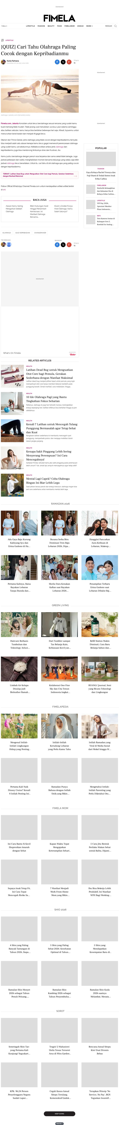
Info (99, 216)
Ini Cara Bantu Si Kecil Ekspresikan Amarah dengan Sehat (19, 847)
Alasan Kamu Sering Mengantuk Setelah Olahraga (14, 209)
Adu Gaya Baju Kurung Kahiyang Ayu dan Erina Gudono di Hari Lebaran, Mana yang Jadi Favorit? (19, 542)
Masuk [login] (108, 26)
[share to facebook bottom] (57, 244)
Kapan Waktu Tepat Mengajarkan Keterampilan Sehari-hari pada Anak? (59, 847)
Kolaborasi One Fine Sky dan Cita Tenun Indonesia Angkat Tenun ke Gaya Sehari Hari (59, 688)
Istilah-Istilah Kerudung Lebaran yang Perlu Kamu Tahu (59, 745)
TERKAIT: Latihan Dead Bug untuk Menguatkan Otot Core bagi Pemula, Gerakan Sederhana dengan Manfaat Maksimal (38, 175)
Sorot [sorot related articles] (60, 1011)
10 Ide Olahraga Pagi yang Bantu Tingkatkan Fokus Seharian (46, 399)
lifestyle (30, 26)
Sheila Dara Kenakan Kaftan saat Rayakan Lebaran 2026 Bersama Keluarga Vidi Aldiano (59, 587)
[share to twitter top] (63, 62)
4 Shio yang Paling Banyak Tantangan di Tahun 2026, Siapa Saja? (19, 948)
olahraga (59, 147)
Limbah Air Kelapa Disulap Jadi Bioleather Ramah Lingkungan (19, 688)
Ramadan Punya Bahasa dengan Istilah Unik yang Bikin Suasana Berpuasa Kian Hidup (59, 790)
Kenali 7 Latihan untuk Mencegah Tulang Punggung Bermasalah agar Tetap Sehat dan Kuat (51, 428)
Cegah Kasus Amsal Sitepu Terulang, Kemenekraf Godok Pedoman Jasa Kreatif (59, 1094)
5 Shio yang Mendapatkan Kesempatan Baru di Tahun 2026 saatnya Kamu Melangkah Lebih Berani (100, 948)
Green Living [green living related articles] (60, 605)
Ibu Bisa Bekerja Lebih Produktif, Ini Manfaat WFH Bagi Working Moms (99, 891)
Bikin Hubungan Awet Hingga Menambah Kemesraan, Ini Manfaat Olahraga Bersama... (39, 211)
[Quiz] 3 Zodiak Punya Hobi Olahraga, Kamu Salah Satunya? (63, 209)
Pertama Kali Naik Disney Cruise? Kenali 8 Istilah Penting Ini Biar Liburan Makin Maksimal (19, 790)
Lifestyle (101, 200)
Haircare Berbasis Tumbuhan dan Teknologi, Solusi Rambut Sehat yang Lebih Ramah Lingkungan (19, 644)
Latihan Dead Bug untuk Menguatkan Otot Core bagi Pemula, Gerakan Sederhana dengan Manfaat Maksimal (49, 373)
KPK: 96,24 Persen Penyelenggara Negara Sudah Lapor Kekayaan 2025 (19, 1094)
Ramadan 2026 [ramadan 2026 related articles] (60, 504)
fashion (41, 26)
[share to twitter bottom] (63, 244)
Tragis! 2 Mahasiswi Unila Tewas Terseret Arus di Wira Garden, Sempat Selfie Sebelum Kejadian (59, 1050)
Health (29, 366)
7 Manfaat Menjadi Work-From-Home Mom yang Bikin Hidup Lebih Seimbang (59, 891)
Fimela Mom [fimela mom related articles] (60, 808)
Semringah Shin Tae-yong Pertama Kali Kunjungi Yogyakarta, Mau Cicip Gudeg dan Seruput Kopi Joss (19, 1050)
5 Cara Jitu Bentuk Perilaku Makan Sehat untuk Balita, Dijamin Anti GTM (100, 847)
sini (4, 190)
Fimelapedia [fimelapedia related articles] (60, 707)
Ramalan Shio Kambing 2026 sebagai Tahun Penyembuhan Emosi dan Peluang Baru (59, 993)
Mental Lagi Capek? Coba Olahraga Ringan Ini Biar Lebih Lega (48, 481)
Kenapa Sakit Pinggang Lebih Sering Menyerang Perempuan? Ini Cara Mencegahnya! (48, 455)
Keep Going (59, 1114)
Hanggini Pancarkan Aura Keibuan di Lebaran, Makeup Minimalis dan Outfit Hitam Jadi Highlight (99, 542)
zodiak (80, 26)
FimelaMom (101, 185)
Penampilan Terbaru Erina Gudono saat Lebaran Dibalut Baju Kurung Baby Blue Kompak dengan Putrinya (100, 587)
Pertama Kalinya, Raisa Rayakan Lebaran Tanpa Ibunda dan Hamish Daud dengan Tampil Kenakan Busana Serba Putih (19, 587)
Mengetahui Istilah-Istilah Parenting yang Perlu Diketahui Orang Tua (100, 790)
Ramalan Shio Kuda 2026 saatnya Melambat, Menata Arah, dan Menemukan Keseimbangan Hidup (99, 993)
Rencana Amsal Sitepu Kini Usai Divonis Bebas (100, 1050)
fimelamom (70, 26)
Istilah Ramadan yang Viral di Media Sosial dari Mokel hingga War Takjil (99, 745)
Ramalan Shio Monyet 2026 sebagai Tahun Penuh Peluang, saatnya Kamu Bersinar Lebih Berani (19, 993)
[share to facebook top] (57, 62)
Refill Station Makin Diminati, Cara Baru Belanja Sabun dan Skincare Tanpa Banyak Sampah (100, 644)
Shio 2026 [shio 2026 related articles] (60, 910)
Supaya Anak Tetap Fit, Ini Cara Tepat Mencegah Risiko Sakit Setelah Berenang (19, 891)
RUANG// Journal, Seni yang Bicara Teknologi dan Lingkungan (99, 688)
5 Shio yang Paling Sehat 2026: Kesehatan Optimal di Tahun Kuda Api (59, 948)
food (59, 26)
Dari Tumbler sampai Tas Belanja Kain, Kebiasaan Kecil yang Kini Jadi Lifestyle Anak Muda (59, 644)
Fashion (101, 168)
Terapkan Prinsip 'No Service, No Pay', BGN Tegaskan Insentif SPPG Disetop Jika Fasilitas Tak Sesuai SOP (99, 1094)
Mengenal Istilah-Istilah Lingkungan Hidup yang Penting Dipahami (19, 745)
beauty (51, 26)
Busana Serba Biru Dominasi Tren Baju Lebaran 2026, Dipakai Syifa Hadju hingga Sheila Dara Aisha (59, 542)
